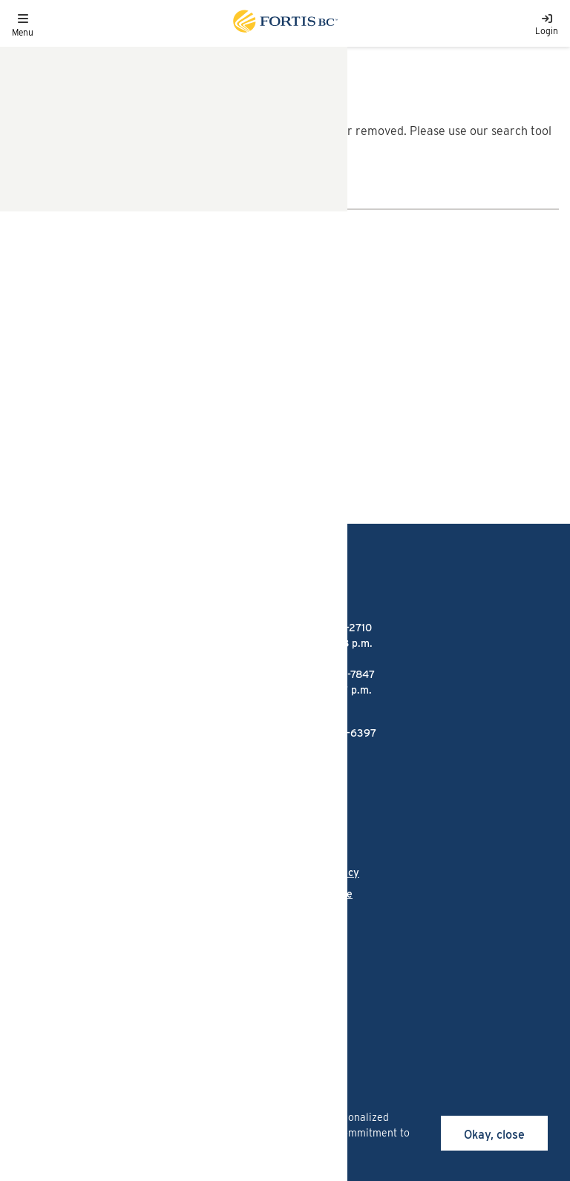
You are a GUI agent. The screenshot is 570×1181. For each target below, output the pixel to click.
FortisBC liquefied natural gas (84, 775)
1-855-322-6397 (336, 733)
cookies (126, 1117)
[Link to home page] (284, 23)
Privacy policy (324, 872)
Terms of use (321, 894)
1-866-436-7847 (57, 405)
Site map (312, 915)
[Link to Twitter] (210, 970)
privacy (117, 1148)
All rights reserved (120, 1018)
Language (35, 872)
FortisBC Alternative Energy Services (103, 803)
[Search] (299, 197)
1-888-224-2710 (55, 316)
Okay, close (494, 1135)
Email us (34, 351)
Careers (30, 894)
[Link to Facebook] (19, 970)
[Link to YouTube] (170, 970)
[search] (25, 197)
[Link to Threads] (131, 970)
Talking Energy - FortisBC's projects (98, 830)
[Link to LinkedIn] (93, 970)
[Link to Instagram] (56, 970)
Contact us (37, 915)
